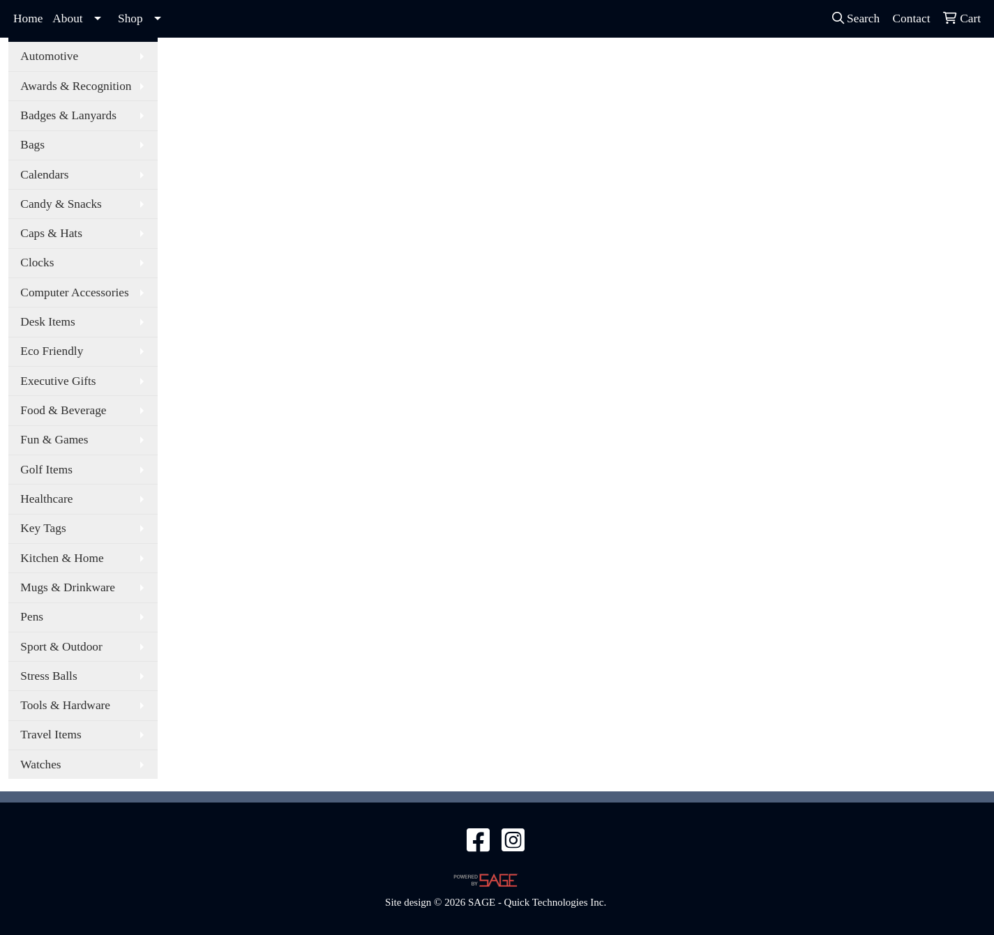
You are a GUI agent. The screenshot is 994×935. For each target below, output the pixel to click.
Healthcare (46, 498)
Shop (130, 18)
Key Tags (43, 528)
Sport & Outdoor (61, 646)
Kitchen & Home (61, 558)
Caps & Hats (51, 233)
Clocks (37, 262)
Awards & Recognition (75, 86)
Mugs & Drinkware (67, 587)
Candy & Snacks (60, 204)
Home (28, 18)
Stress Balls (48, 676)
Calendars (44, 174)
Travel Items (50, 734)
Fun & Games (54, 439)
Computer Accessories (74, 292)
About (67, 18)
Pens (31, 616)
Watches (40, 764)
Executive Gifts (58, 381)
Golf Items (46, 469)
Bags (32, 144)
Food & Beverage (63, 410)
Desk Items (47, 321)
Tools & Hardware (65, 705)
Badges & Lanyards (68, 115)
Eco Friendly (51, 351)
